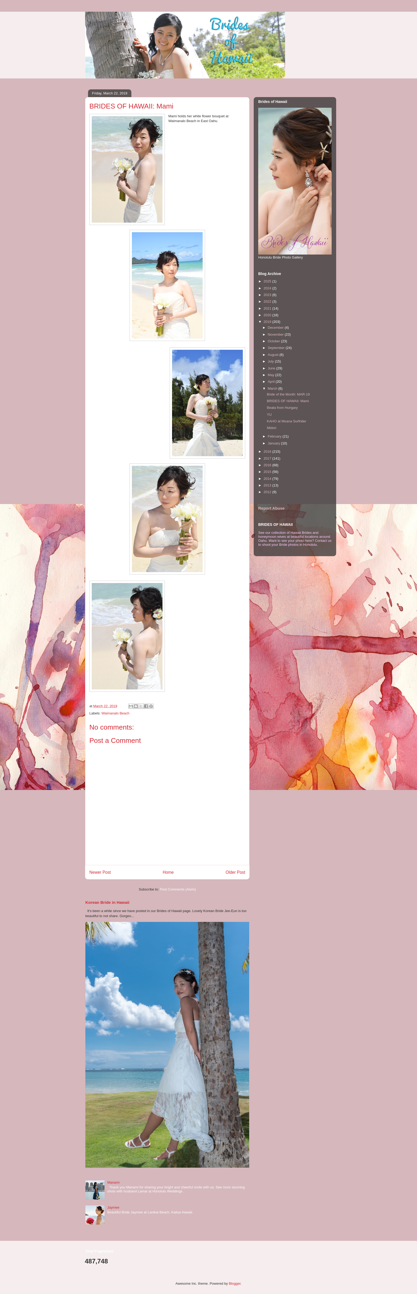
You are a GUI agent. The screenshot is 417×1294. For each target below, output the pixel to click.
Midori (271, 428)
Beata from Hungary (282, 408)
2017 (268, 458)
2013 (268, 485)
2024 (268, 288)
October (274, 341)
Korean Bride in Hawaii (107, 902)
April (272, 382)
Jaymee (113, 1207)
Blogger (234, 1283)
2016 (268, 465)
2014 (268, 479)
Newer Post (100, 872)
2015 (268, 472)
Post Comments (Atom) (178, 889)
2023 (268, 295)
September (277, 348)
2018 (268, 451)
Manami (113, 1182)
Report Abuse (271, 508)
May (271, 375)
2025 (268, 281)
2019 (268, 322)
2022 (268, 301)
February (275, 436)
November (276, 334)
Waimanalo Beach (116, 713)
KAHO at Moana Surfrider (286, 421)
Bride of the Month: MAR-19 (288, 394)
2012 (268, 492)
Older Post (235, 872)
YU (269, 415)
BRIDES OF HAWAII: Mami (288, 401)
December (276, 328)
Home (168, 872)
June (272, 368)
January (274, 443)
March (273, 388)
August (274, 355)
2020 (268, 315)
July (271, 361)
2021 (268, 308)
